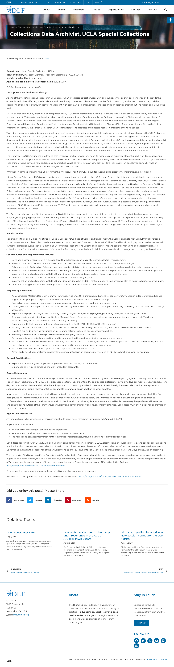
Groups (97, 9)
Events (62, 9)
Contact (136, 9)
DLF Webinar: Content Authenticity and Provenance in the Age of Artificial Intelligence (87, 535)
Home (13, 27)
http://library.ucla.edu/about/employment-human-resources (110, 476)
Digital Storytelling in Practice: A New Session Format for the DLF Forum (142, 535)
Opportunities (116, 9)
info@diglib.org (21, 615)
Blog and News (24, 27)
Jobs (46, 58)
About (47, 9)
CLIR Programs (150, 3)
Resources (79, 9)
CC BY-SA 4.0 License (157, 659)
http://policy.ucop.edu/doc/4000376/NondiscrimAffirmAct (35, 465)
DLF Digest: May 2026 (20, 532)
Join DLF (153, 9)
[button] (170, 20)
